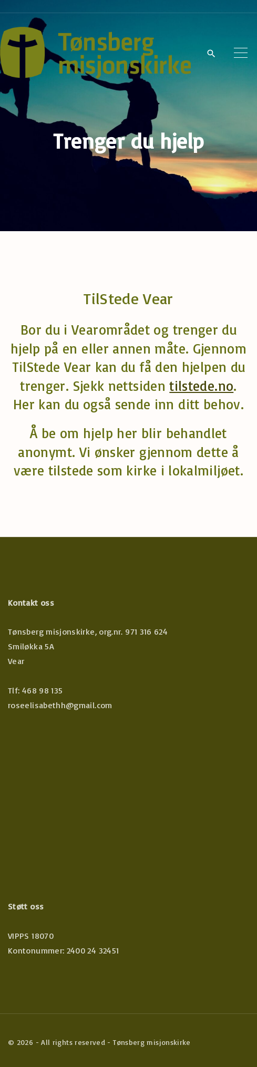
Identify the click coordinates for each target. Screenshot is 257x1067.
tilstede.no (201, 386)
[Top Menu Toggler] (240, 53)
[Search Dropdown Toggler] (211, 53)
